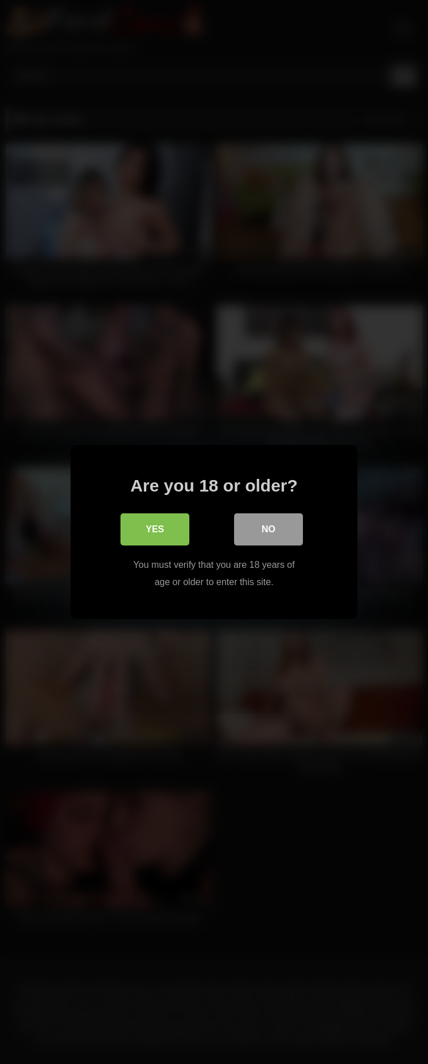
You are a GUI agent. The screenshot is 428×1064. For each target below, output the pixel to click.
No (268, 529)
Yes (155, 529)
